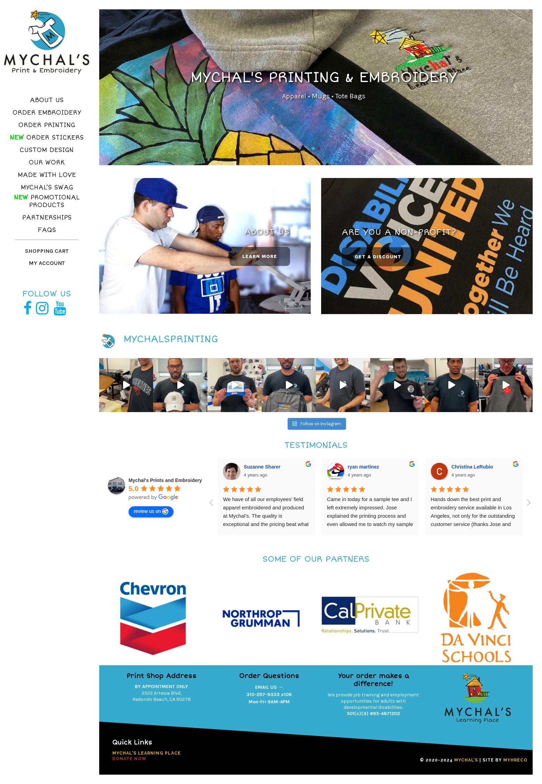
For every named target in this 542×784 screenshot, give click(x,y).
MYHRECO (515, 760)
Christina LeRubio (472, 467)
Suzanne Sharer (262, 467)
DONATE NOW (129, 758)
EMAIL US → (269, 687)
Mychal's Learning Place (146, 753)
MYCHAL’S (466, 760)
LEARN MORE (259, 256)
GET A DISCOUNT (378, 257)
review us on (151, 511)
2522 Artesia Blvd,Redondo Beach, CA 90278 (161, 696)
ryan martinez (363, 467)
